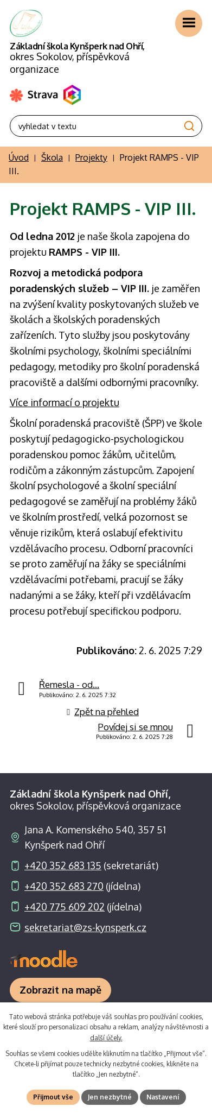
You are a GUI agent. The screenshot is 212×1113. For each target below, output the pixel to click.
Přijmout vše (53, 1097)
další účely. (106, 1038)
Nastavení (162, 1097)
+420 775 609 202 (64, 907)
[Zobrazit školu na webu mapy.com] (60, 990)
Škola (52, 157)
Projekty (91, 157)
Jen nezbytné (110, 1097)
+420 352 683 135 (62, 865)
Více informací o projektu (64, 402)
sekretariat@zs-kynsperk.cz (85, 927)
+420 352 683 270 (64, 886)
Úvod (19, 157)
